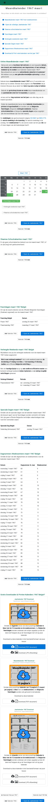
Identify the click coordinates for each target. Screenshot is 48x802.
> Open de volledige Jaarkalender (17, 25)
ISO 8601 (33, 118)
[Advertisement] (24, 156)
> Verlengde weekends (14, 207)
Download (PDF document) (24, 646)
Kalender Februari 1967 (9, 795)
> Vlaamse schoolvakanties (15, 212)
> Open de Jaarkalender (33, 132)
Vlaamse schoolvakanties (16, 29)
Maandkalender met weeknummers (20, 20)
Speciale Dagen (13, 44)
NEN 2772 (42, 118)
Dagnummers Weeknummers (17, 48)
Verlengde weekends (15, 39)
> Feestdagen (11, 201)
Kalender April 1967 (40, 795)
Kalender (10, 132)
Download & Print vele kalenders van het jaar (21, 53)
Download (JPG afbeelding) (24, 652)
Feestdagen (12, 34)
